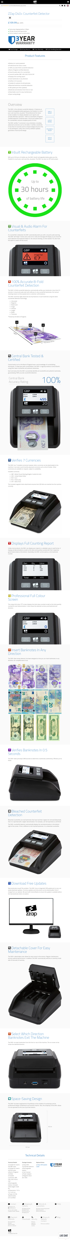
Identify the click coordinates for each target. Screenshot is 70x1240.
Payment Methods (12, 1216)
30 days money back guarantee (42, 1207)
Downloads (26, 1217)
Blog (57, 1215)
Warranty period (40, 1208)
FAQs (58, 1202)
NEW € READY (50, 137)
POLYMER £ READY (50, 129)
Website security (34, 1223)
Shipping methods (26, 1207)
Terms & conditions (45, 1222)
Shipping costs (25, 1211)
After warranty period (41, 1209)
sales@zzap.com (12, 1206)
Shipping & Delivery (27, 1203)
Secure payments (34, 1221)
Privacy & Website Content (45, 1217)
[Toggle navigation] (2, 1)
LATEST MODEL (50, 120)
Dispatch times (25, 1208)
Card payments (11, 1220)
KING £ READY (50, 112)
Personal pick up (26, 1209)
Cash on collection (12, 1224)
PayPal (10, 1221)
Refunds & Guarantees (41, 1203)
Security (34, 1217)
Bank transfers (11, 1223)
